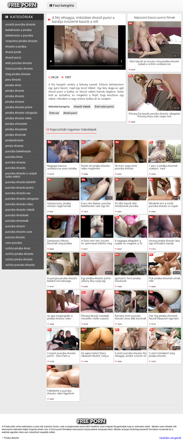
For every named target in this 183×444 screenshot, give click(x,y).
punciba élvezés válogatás (22, 198)
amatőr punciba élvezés (20, 24)
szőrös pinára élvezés (19, 259)
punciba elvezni (15, 226)
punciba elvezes (15, 162)
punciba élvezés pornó (19, 187)
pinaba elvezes (14, 101)
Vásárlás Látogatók (170, 438)
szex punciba (13, 243)
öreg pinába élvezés (17, 74)
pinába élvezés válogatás (21, 112)
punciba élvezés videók (19, 209)
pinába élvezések (16, 129)
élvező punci (13, 57)
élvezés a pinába (15, 46)
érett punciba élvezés (18, 63)
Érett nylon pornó (104, 106)
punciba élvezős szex (18, 231)
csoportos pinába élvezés (21, 41)
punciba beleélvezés (18, 151)
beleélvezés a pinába (18, 30)
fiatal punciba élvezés (19, 68)
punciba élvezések (16, 215)
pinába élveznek (15, 134)
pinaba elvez (13, 85)
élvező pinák (13, 52)
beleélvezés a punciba (19, 35)
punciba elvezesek (16, 220)
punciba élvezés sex (18, 193)
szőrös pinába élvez (17, 248)
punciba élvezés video (19, 204)
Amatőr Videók (82, 106)
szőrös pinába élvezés (19, 254)
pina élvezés (13, 79)
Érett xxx (54, 113)
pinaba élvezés (14, 90)
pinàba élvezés (14, 96)
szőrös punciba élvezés (20, 265)
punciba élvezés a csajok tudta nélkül (21, 175)
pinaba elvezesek (16, 123)
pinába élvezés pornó (18, 107)
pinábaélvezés (14, 140)
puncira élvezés (15, 237)
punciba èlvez (14, 157)
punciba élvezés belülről (20, 182)
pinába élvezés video (18, 118)
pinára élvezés (14, 146)
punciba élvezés (15, 168)
